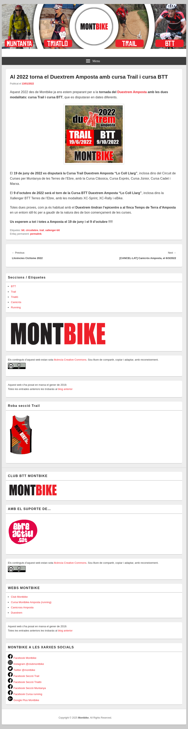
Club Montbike (19, 596)
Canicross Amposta (22, 607)
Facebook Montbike (22, 657)
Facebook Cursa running (25, 694)
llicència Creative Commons (70, 359)
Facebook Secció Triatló (24, 682)
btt (22, 230)
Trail (13, 291)
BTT (13, 286)
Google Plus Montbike (23, 700)
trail (41, 230)
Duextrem (16, 612)
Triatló (14, 296)
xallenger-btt (52, 230)
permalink (36, 233)
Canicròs (16, 302)
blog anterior (65, 389)
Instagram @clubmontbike (26, 663)
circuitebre (32, 230)
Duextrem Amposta (132, 92)
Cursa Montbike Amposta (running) (31, 602)
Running (16, 307)
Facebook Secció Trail (23, 676)
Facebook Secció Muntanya (27, 688)
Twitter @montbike (21, 669)
